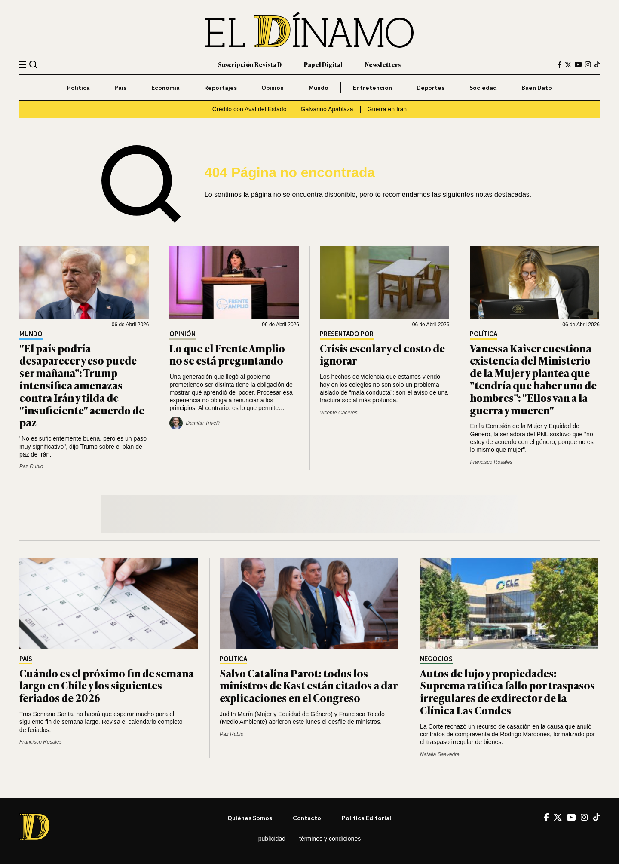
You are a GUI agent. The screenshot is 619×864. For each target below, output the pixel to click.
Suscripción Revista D (250, 64)
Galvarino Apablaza (327, 109)
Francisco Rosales (491, 462)
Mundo (318, 87)
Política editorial (366, 817)
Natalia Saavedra (440, 754)
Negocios (436, 659)
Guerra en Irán (387, 109)
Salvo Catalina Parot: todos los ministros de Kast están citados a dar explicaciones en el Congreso (308, 685)
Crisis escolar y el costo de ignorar (382, 354)
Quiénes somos (249, 817)
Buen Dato (536, 87)
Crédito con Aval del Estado (249, 109)
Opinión (272, 87)
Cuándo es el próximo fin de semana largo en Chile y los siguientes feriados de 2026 (106, 685)
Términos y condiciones (330, 838)
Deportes (430, 87)
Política (78, 87)
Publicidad (271, 838)
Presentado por (347, 334)
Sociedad (483, 87)
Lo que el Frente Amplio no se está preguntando (227, 354)
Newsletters (383, 64)
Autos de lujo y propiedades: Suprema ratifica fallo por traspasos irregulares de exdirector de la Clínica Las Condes (507, 691)
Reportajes (220, 87)
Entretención (372, 87)
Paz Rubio (31, 466)
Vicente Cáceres (339, 413)
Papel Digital (323, 64)
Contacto (307, 817)
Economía (165, 87)
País (120, 87)
